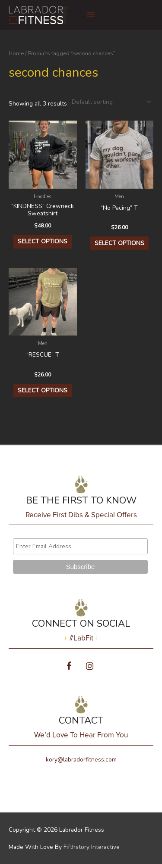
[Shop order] (109, 102)
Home (16, 53)
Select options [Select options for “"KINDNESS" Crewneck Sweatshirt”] (42, 241)
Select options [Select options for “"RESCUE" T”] (42, 390)
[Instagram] (89, 666)
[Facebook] (69, 666)
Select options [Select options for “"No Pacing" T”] (119, 243)
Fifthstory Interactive (92, 847)
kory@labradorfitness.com (81, 759)
